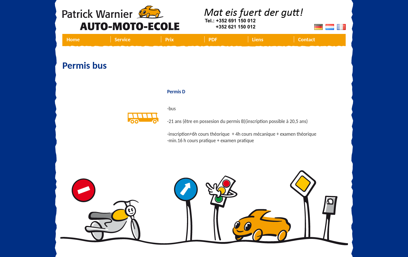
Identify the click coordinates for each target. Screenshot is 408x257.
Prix (169, 39)
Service (123, 39)
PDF (213, 39)
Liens (257, 39)
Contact (306, 39)
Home (73, 39)
